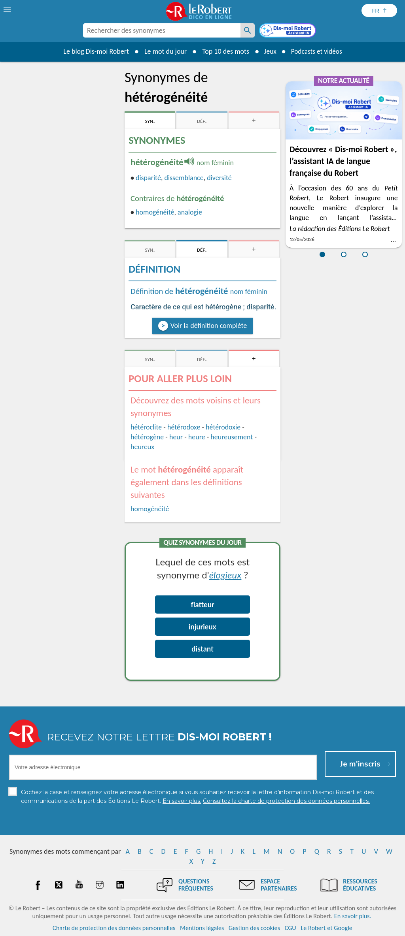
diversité (219, 177)
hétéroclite (146, 427)
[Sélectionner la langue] (379, 10)
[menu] (8, 10)
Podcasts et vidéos (317, 51)
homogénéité (155, 212)
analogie (190, 212)
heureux (142, 447)
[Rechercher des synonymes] (247, 30)
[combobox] (161, 30)
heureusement (231, 437)
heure (196, 437)
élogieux (225, 574)
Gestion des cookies (254, 928)
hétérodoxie (223, 427)
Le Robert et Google (326, 928)
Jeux (269, 51)
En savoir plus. (352, 916)
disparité (148, 177)
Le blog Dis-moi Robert (94, 51)
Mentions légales (202, 928)
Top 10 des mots (223, 51)
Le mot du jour (163, 51)
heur (176, 437)
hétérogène (147, 437)
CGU (290, 928)
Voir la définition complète (208, 325)
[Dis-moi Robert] (288, 31)
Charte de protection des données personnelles (114, 928)
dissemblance (183, 177)
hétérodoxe (183, 427)
